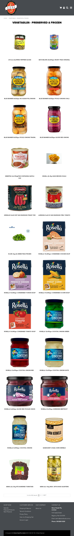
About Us (38, 508)
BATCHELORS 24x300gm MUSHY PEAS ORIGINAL (54, 60)
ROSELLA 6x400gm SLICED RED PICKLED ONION (19, 409)
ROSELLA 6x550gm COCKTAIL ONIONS (19, 448)
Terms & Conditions (25, 511)
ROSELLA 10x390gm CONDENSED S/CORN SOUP (54, 293)
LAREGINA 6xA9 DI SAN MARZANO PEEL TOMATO (54, 215)
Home (5, 18)
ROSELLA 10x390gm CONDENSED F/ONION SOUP (19, 293)
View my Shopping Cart (26, 517)
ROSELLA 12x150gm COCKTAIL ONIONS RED (20, 370)
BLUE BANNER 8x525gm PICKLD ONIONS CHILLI (54, 98)
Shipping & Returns (25, 508)
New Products (8, 512)
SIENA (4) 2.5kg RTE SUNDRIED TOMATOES (19, 487)
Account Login (24, 520)
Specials (6, 508)
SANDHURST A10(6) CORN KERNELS (54, 448)
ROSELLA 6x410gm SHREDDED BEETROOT (54, 409)
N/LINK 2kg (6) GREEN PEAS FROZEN (19, 254)
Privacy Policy (24, 514)
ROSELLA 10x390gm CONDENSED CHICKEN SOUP (54, 254)
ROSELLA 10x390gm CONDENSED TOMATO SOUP (19, 331)
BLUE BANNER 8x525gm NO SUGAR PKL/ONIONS (19, 98)
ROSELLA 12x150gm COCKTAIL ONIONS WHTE (54, 370)
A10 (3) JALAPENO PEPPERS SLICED (19, 60)
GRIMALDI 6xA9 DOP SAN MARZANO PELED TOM (19, 215)
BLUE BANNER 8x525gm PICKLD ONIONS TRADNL (20, 137)
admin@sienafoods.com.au (63, 518)
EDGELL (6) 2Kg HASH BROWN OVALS (54, 176)
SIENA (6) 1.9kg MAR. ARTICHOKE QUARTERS (54, 487)
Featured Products (9, 510)
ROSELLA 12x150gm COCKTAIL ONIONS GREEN (54, 331)
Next (44, 495)
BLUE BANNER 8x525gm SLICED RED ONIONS (54, 137)
